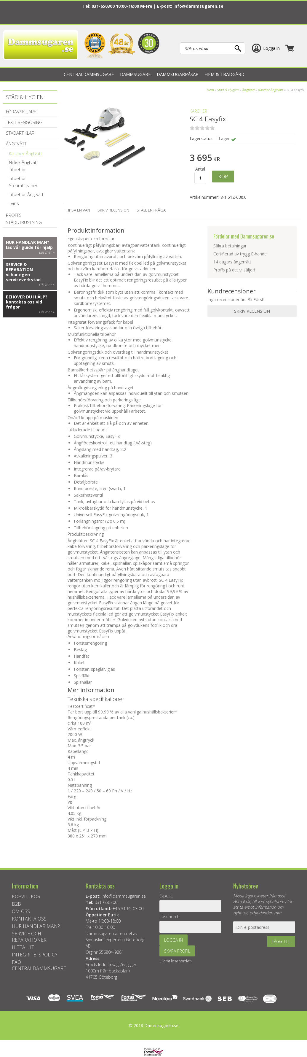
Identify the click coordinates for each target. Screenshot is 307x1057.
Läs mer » (46, 252)
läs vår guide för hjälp (29, 247)
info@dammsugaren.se (198, 6)
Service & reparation (19, 267)
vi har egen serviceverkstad (23, 277)
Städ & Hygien (228, 90)
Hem (210, 90)
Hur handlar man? (27, 242)
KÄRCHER (198, 111)
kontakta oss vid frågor (24, 304)
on (192, 127)
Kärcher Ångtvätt (270, 90)
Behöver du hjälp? (26, 297)
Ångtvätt (248, 90)
